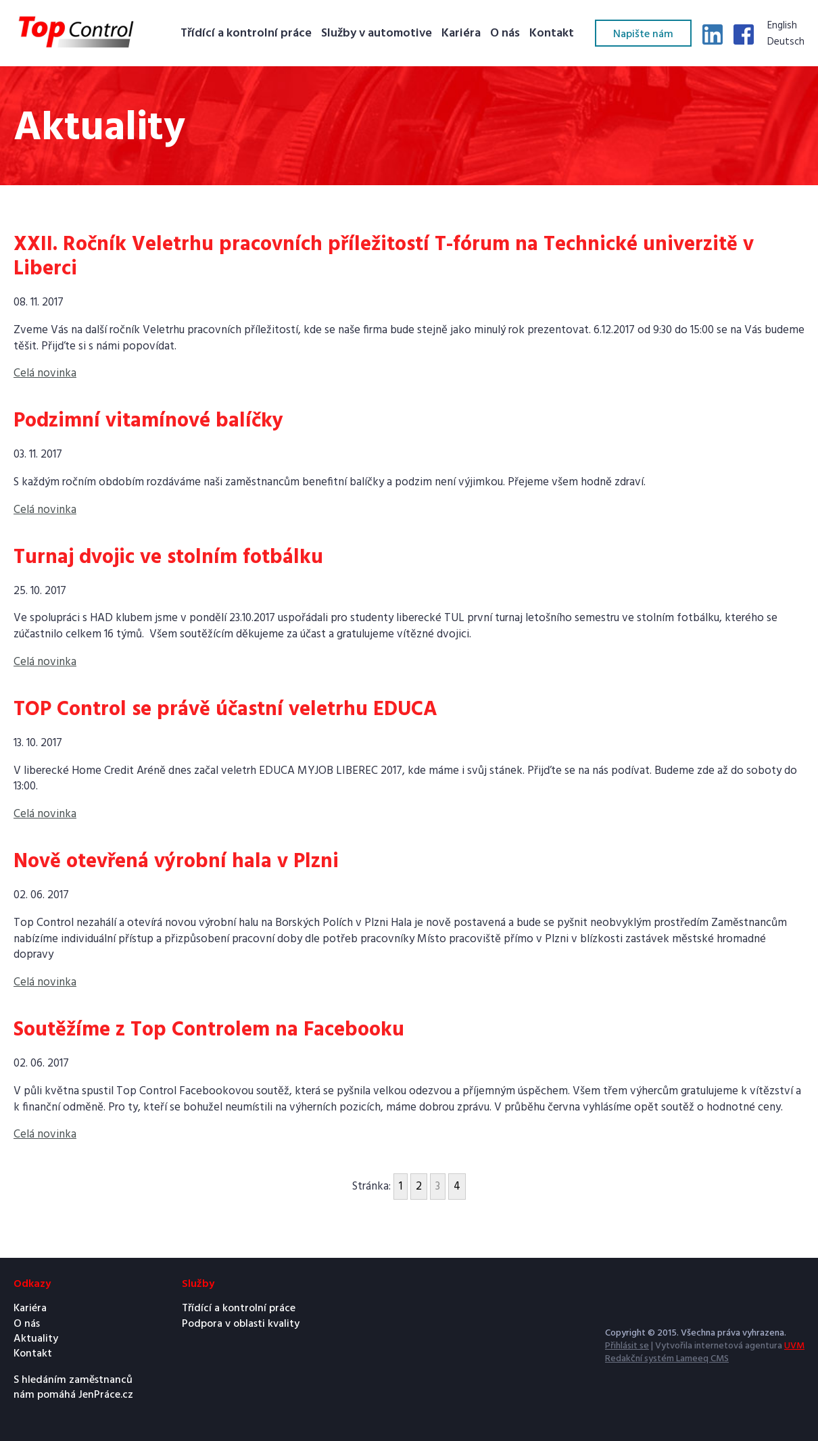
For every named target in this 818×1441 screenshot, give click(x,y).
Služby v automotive (376, 34)
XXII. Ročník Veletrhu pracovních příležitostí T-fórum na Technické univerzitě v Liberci (384, 256)
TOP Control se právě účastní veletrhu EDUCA (225, 709)
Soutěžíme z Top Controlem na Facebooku (209, 1030)
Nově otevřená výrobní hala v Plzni (176, 862)
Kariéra (461, 34)
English (782, 26)
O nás (505, 34)
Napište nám (643, 34)
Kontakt (551, 34)
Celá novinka (45, 373)
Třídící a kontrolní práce (246, 34)
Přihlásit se (627, 1346)
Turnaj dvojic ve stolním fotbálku (168, 557)
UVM (794, 1346)
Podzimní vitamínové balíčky (148, 421)
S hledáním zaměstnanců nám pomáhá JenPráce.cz (73, 1388)
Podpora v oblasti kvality (240, 1324)
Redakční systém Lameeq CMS (667, 1359)
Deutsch (785, 42)
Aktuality (36, 1339)
